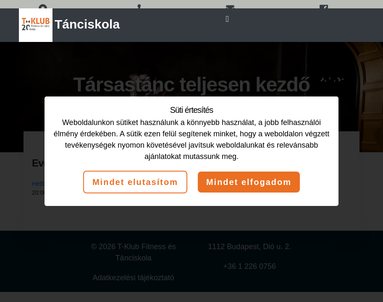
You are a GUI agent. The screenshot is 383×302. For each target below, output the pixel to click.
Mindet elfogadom (248, 182)
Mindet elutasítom (135, 182)
